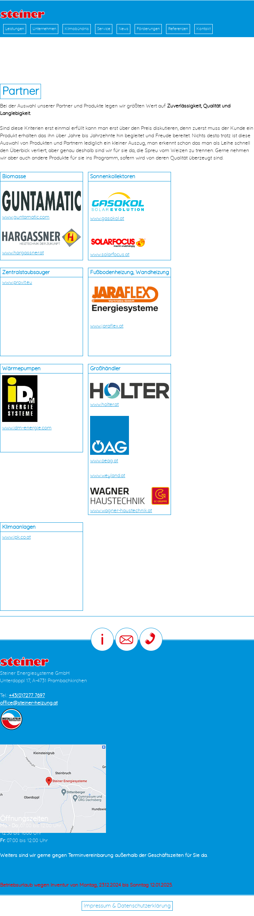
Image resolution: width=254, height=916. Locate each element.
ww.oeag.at (106, 460)
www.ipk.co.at (16, 537)
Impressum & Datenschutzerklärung (127, 906)
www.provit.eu (17, 282)
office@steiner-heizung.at (29, 703)
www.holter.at (104, 404)
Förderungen (148, 29)
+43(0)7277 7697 (27, 695)
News (123, 29)
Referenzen (178, 29)
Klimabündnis (77, 29)
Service (103, 29)
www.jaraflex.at (106, 326)
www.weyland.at (107, 475)
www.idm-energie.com (27, 427)
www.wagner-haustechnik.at (121, 510)
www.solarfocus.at (109, 254)
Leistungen (14, 29)
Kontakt (203, 29)
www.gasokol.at (107, 218)
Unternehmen (44, 29)
